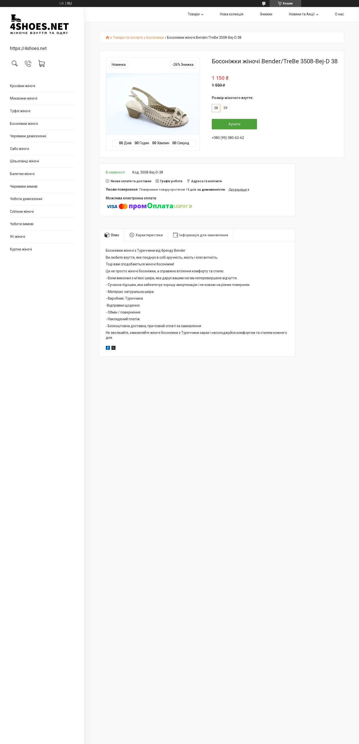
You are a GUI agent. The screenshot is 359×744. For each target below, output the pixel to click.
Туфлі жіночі (20, 111)
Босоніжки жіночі (24, 124)
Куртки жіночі (21, 249)
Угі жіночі (17, 237)
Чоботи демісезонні (26, 199)
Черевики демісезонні (28, 136)
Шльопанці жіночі (24, 161)
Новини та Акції (302, 14)
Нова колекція (231, 14)
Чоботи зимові (22, 224)
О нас (339, 14)
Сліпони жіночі (22, 211)
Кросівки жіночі (22, 86)
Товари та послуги (128, 37)
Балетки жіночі (22, 174)
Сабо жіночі (19, 149)
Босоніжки (155, 37)
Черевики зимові (23, 186)
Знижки (266, 14)
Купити (234, 124)
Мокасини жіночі (23, 98)
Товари (194, 14)
